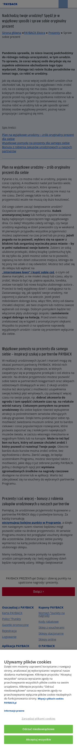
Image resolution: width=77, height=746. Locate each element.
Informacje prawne (14, 710)
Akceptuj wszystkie (38, 739)
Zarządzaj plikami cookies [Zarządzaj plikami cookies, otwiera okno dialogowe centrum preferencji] (38, 718)
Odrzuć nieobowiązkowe (39, 729)
